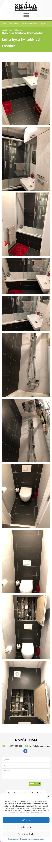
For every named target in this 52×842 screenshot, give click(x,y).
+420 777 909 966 (14, 746)
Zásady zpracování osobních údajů (32, 839)
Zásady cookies (13, 839)
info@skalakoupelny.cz (39, 746)
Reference (14, 23)
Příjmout (26, 820)
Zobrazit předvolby (26, 834)
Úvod (4, 23)
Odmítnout (26, 827)
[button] (48, 796)
